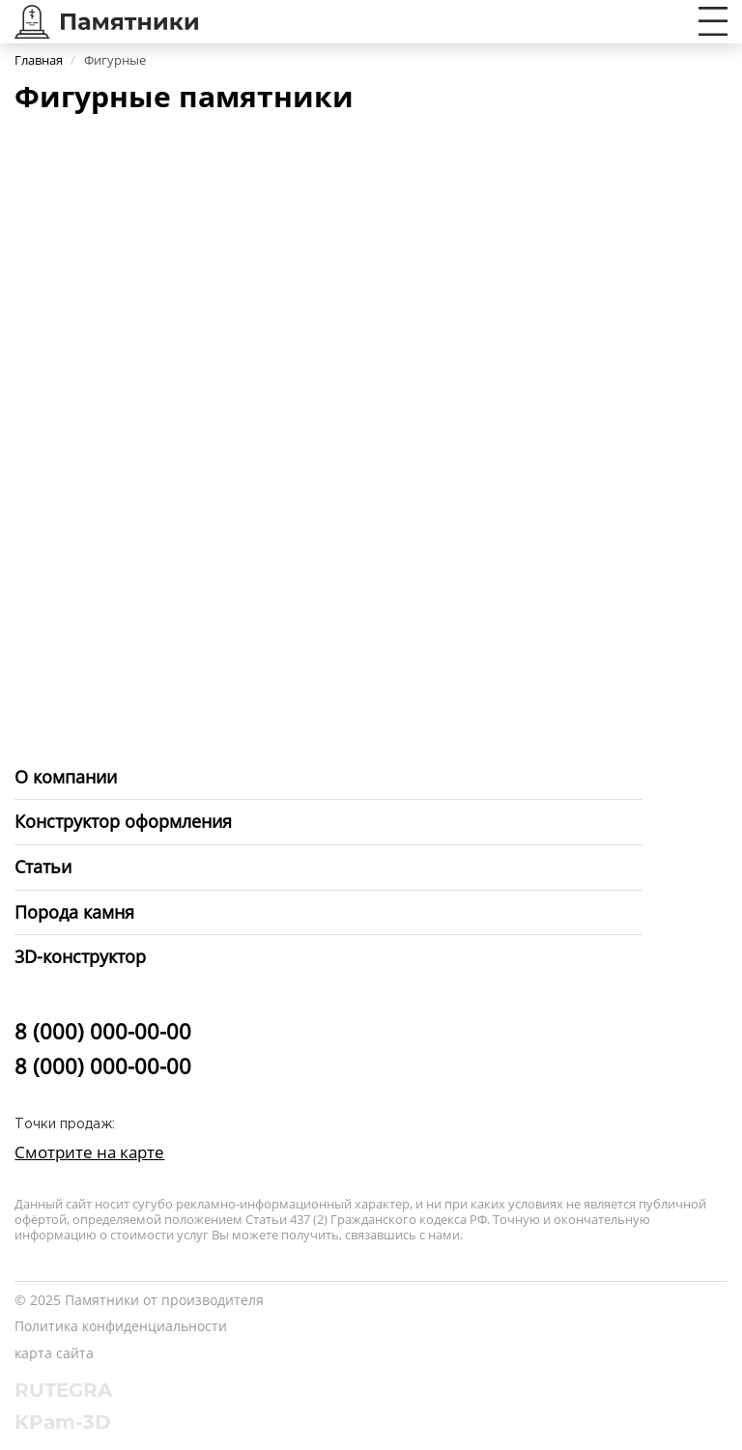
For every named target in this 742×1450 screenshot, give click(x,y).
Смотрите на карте (89, 1152)
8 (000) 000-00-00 (102, 1030)
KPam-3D (62, 1422)
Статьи (42, 866)
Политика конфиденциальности (120, 1326)
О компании (65, 776)
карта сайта (54, 1353)
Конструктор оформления (123, 821)
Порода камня (74, 912)
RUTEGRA (63, 1390)
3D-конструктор (80, 956)
